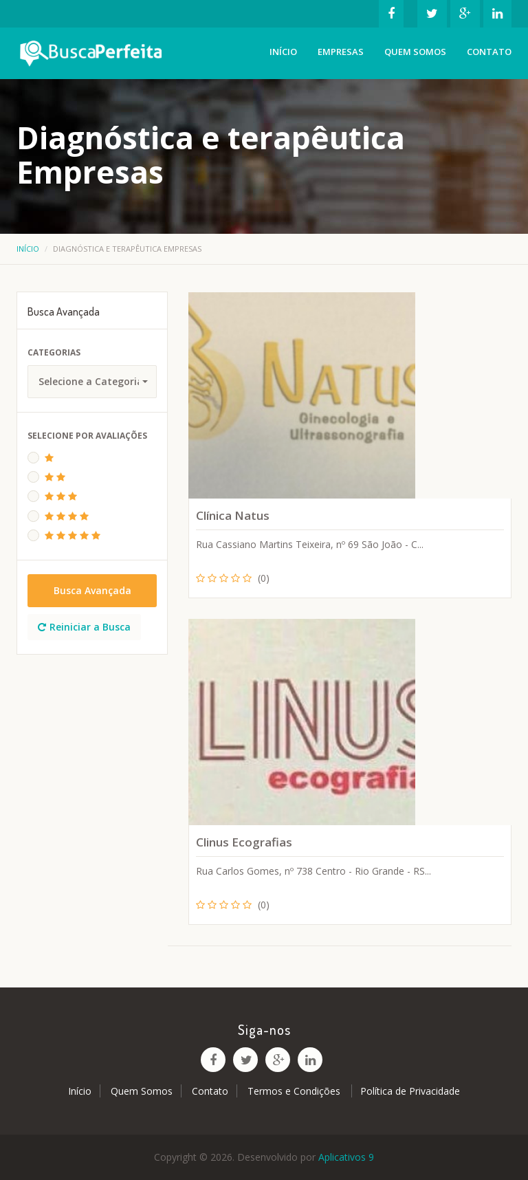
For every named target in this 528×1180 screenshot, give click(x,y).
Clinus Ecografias (244, 842)
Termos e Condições (295, 1090)
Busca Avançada (92, 590)
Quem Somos (415, 51)
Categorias (54, 352)
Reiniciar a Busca (84, 626)
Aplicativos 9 (346, 1156)
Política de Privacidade (410, 1090)
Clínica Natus (233, 515)
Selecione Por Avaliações (87, 435)
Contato (489, 51)
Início (283, 51)
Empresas (341, 51)
